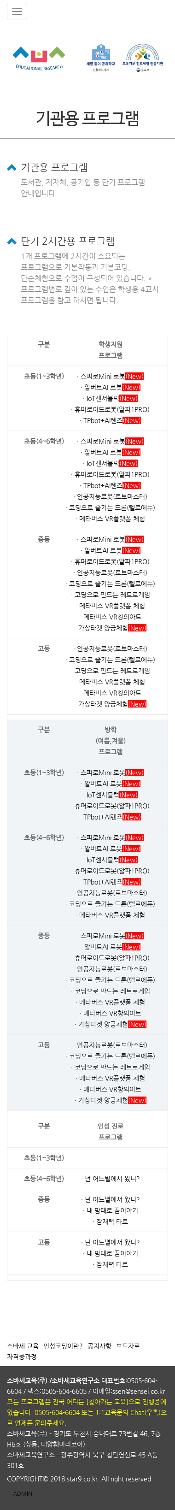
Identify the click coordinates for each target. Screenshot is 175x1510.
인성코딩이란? (63, 1346)
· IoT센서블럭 (101, 398)
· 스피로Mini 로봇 (101, 376)
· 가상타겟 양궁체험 (101, 627)
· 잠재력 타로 (110, 1221)
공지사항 (99, 1346)
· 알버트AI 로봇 (101, 387)
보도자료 (128, 1346)
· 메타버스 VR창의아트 (110, 616)
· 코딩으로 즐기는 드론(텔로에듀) (110, 507)
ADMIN (22, 1493)
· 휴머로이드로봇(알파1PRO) (110, 409)
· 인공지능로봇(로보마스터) (110, 496)
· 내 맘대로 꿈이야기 (110, 1210)
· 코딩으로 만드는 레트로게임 (110, 594)
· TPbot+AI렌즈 (101, 420)
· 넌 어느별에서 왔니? (110, 1178)
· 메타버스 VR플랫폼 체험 (110, 518)
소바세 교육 (23, 1346)
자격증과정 (22, 1356)
